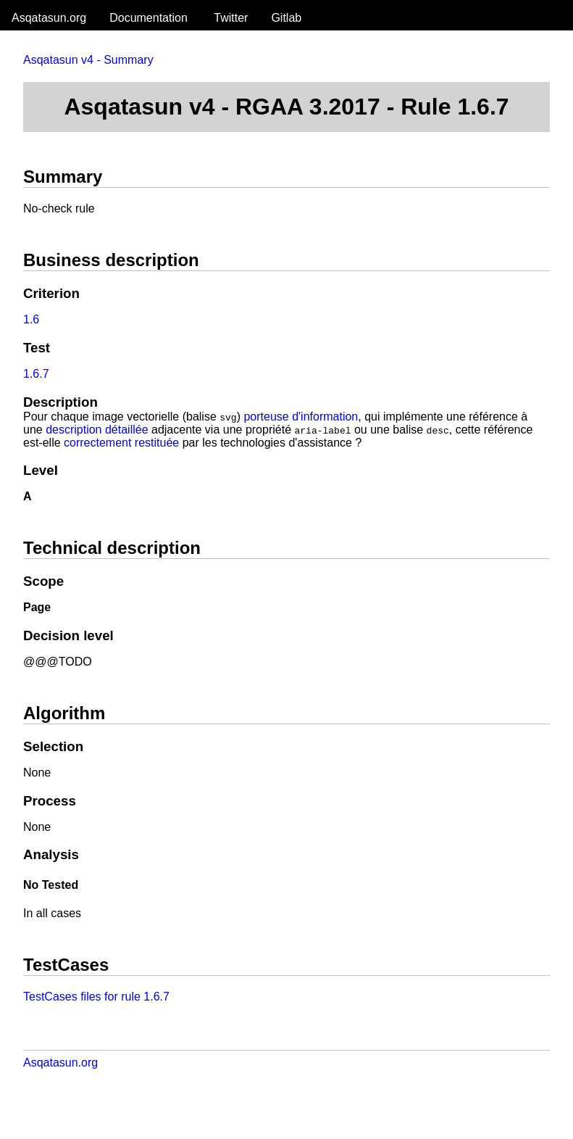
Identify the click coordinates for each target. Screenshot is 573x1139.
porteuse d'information (300, 416)
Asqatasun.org (49, 18)
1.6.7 (36, 374)
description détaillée (97, 429)
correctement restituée (121, 442)
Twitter (231, 18)
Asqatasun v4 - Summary (88, 60)
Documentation (148, 18)
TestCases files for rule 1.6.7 (96, 996)
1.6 (31, 319)
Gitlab (286, 18)
